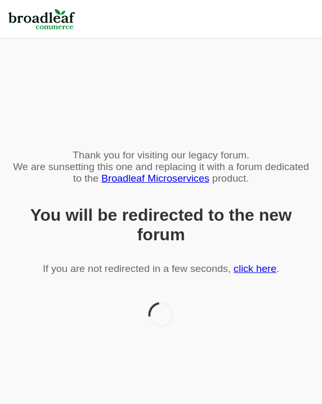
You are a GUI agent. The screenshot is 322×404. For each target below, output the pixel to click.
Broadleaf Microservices (155, 178)
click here (255, 268)
